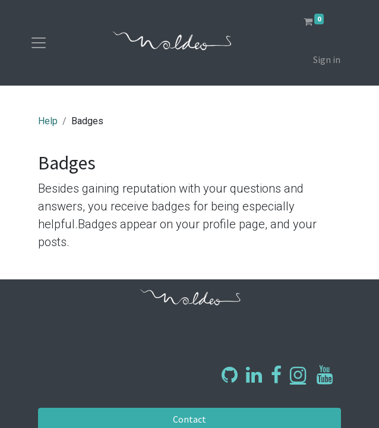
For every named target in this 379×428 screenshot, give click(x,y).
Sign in (326, 59)
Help (48, 121)
